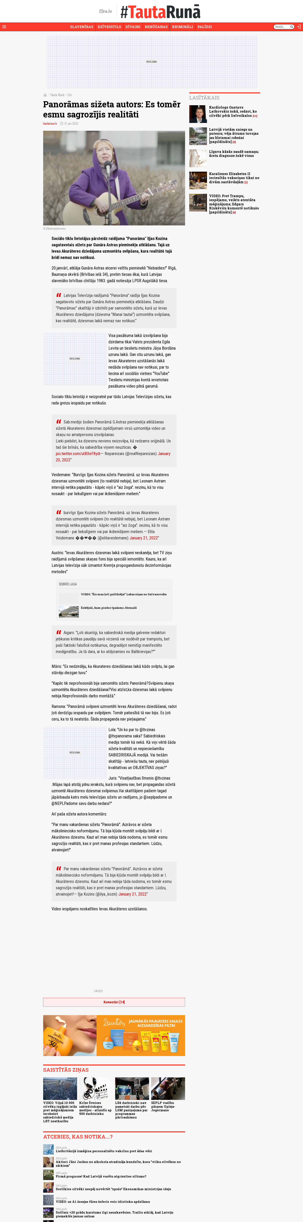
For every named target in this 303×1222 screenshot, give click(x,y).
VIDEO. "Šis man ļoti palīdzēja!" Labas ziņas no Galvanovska (124, 594)
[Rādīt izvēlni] (4, 27)
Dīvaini (132, 26)
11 (255, 115)
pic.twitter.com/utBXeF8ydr (78, 453)
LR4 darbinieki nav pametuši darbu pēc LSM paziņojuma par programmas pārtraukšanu (131, 1110)
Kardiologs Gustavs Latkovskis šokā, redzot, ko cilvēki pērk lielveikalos (233, 111)
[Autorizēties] (299, 27)
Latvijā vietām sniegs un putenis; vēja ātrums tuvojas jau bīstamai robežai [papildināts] (234, 135)
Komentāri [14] (114, 1002)
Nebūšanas (156, 26)
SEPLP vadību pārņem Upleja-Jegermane (163, 1106)
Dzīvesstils (109, 26)
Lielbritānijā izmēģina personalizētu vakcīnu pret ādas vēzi (104, 1151)
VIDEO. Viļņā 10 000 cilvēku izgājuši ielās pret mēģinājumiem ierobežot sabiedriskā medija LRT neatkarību (60, 1112)
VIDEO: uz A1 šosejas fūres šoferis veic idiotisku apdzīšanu (103, 1202)
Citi (69, 95)
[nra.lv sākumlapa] (105, 11)
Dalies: (98, 991)
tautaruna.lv (50, 123)
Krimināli (182, 26)
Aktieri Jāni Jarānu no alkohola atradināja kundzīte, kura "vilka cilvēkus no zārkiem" (118, 1163)
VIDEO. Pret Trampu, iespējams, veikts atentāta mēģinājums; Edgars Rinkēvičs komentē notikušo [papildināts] (234, 204)
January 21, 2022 (143, 537)
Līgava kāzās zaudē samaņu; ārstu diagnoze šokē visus (234, 153)
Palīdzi (205, 26)
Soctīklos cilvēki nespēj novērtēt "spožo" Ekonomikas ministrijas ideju (113, 1189)
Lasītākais (204, 97)
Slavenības (81, 26)
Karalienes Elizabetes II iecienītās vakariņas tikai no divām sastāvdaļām (234, 177)
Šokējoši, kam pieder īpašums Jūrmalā (109, 607)
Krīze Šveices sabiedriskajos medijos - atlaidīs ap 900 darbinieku (95, 1108)
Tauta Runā (57, 95)
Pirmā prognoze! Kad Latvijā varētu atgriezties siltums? (101, 1176)
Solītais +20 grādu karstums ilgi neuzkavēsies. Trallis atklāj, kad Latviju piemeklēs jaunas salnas (114, 1214)
